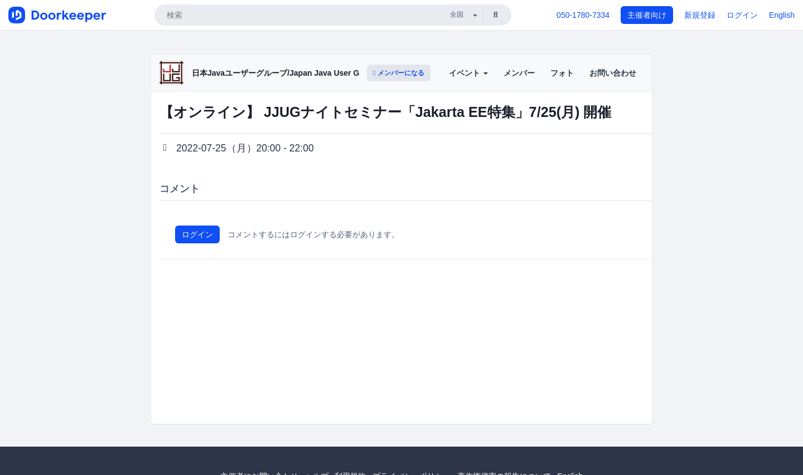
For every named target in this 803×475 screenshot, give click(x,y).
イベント (468, 72)
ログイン (742, 15)
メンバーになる (398, 73)
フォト (562, 72)
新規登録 (699, 15)
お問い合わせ (612, 72)
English (782, 15)
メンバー (519, 72)
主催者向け (646, 15)
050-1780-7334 (583, 15)
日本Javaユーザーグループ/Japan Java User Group (284, 72)
